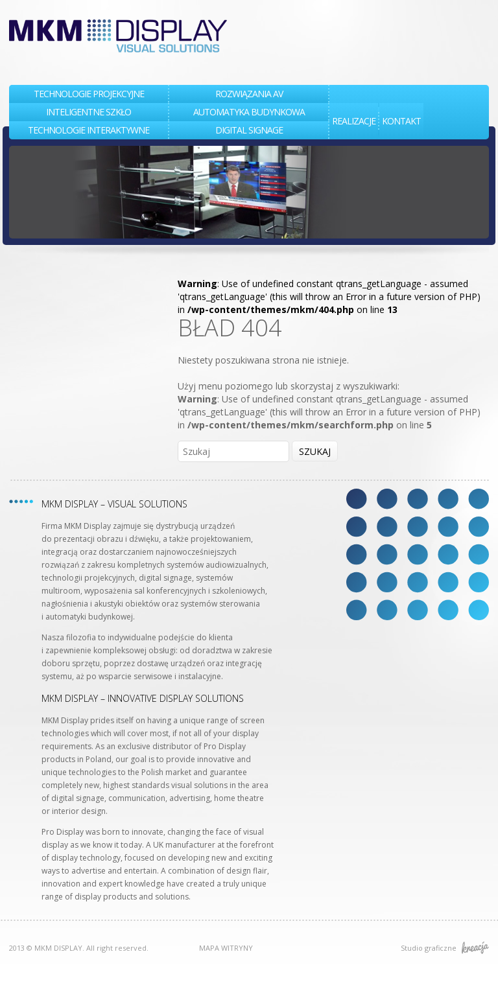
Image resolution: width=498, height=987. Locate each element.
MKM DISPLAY (118, 35)
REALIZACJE (353, 121)
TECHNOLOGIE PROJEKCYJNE (89, 93)
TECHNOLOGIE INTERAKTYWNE (88, 130)
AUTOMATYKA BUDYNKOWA (249, 112)
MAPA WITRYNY (226, 948)
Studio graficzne (445, 948)
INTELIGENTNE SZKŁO (88, 112)
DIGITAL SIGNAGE (249, 130)
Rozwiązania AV (249, 93)
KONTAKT (401, 121)
